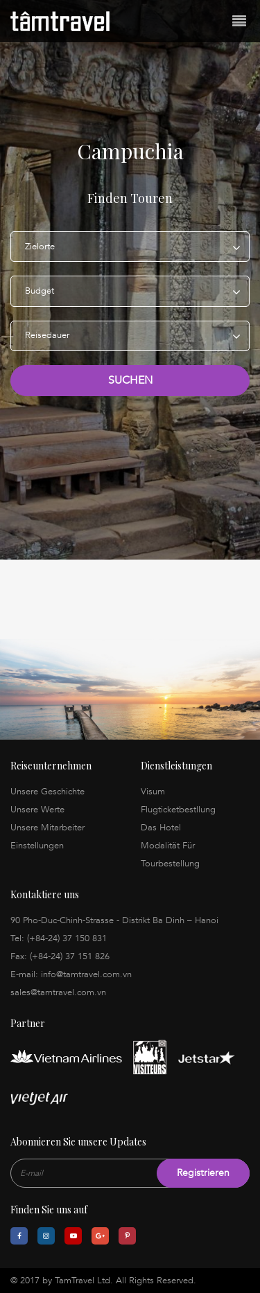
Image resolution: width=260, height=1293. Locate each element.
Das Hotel (161, 827)
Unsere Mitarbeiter (47, 827)
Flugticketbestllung (178, 809)
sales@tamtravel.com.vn (58, 992)
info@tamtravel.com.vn (86, 974)
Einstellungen (37, 845)
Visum (153, 791)
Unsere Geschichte (47, 791)
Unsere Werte (37, 809)
